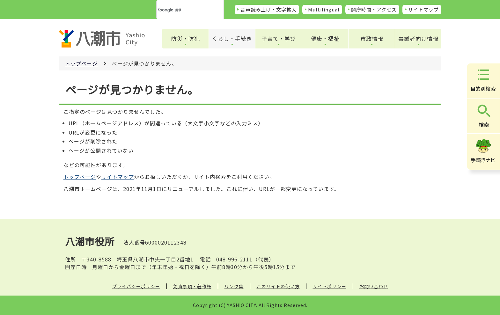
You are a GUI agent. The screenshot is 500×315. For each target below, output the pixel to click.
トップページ (81, 63)
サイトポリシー (329, 286)
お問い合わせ (373, 286)
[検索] (182, 10)
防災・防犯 (185, 38)
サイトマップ (423, 9)
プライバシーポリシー (136, 286)
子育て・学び (278, 38)
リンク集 (234, 286)
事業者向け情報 (418, 38)
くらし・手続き (232, 38)
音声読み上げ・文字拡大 (268, 9)
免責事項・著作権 (192, 286)
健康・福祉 (325, 38)
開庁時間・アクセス (374, 9)
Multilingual (324, 9)
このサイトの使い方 (278, 286)
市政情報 (371, 38)
